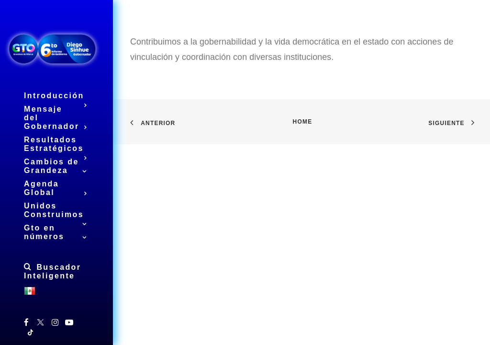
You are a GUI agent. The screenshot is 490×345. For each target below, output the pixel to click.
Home (302, 121)
